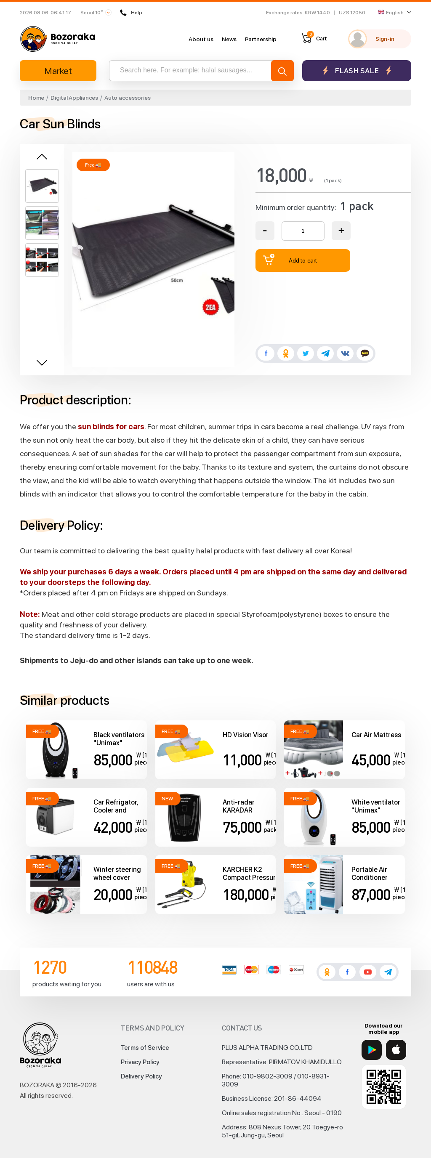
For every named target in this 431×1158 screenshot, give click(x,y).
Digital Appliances (74, 97)
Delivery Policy (141, 1076)
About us (201, 39)
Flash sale (357, 70)
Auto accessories (127, 97)
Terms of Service (145, 1048)
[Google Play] (372, 1049)
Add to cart (290, 259)
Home (36, 97)
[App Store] (396, 1049)
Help (131, 12)
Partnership (261, 39)
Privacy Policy (140, 1062)
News (229, 39)
